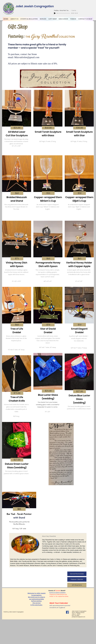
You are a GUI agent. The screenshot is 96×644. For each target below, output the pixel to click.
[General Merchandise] (76, 574)
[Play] (55, 13)
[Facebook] (67, 612)
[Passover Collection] (76, 579)
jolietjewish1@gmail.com (78, 616)
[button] (14, 19)
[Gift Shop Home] (76, 585)
